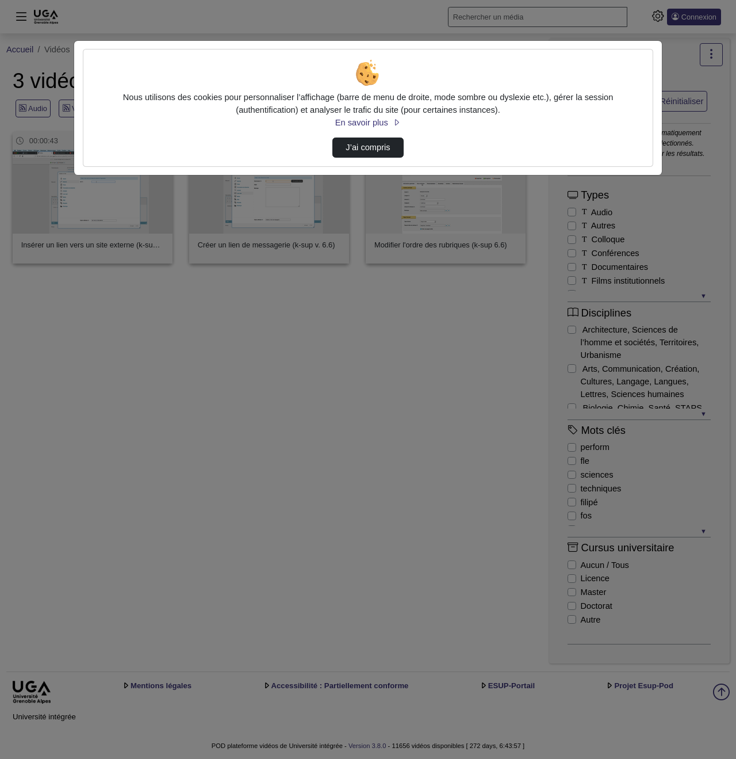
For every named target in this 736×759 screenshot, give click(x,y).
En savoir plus (368, 122)
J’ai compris (368, 147)
